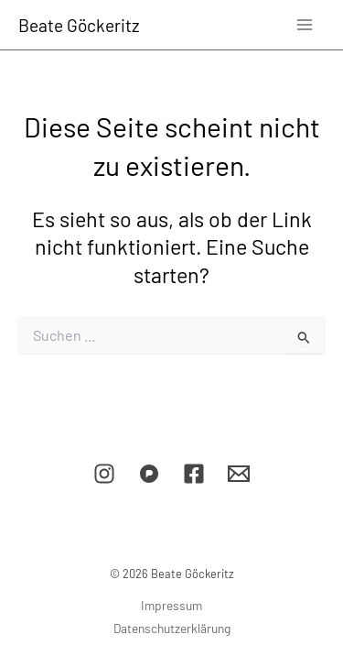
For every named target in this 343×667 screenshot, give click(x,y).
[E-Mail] (239, 474)
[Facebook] (194, 474)
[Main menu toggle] (305, 24)
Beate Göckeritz (79, 25)
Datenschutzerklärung (171, 628)
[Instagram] (104, 474)
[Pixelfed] (149, 474)
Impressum (171, 605)
